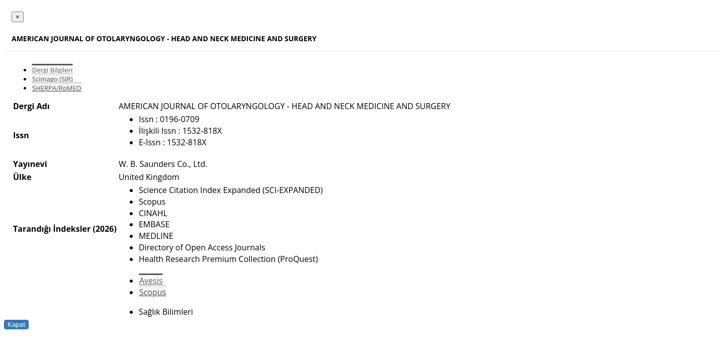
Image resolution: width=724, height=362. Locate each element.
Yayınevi (30, 163)
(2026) (104, 228)
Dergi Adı (31, 106)
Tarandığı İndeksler (51, 228)
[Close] (18, 17)
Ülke (22, 177)
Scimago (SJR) (52, 78)
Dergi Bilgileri (52, 69)
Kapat (16, 324)
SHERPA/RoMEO (56, 88)
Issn (21, 135)
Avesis (150, 280)
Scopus (152, 292)
